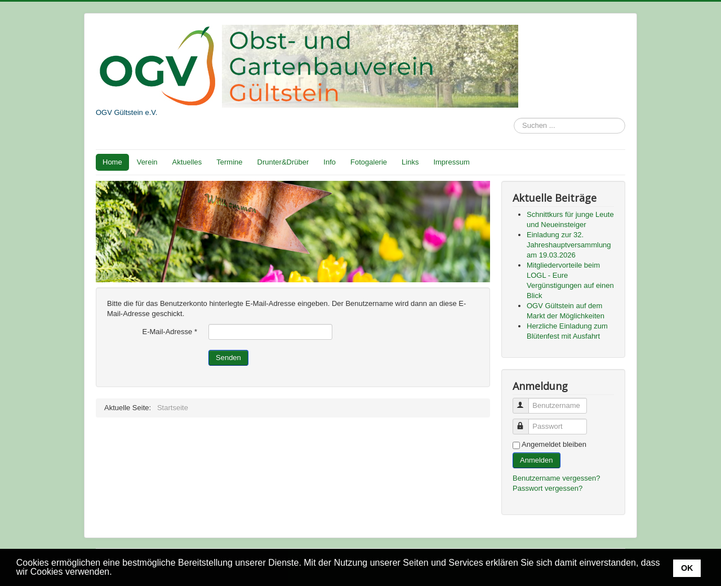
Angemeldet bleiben (554, 444)
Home (112, 162)
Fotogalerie (368, 162)
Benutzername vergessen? (556, 478)
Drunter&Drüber (283, 162)
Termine (229, 162)
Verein (147, 162)
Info (329, 162)
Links (410, 162)
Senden (228, 357)
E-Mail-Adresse (169, 331)
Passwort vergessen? (547, 488)
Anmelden (536, 460)
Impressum (451, 162)
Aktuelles (187, 162)
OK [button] (687, 567)
